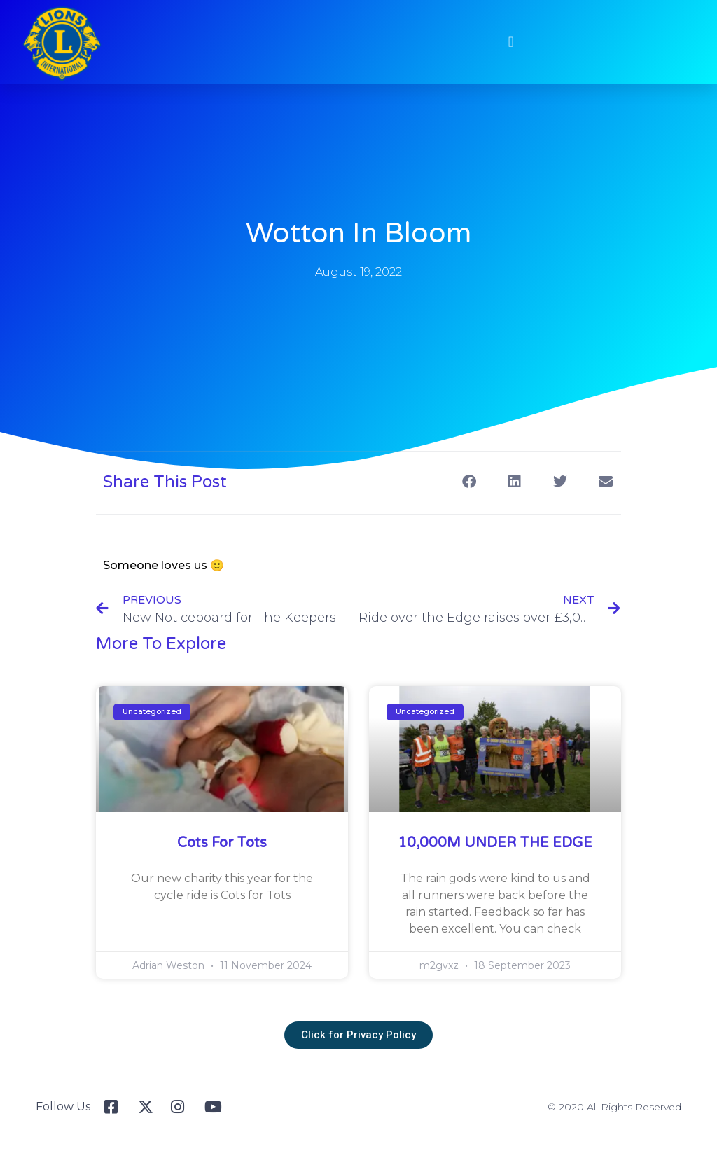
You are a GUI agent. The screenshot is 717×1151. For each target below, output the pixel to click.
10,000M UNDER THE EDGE (495, 843)
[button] (503, 41)
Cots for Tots (222, 843)
